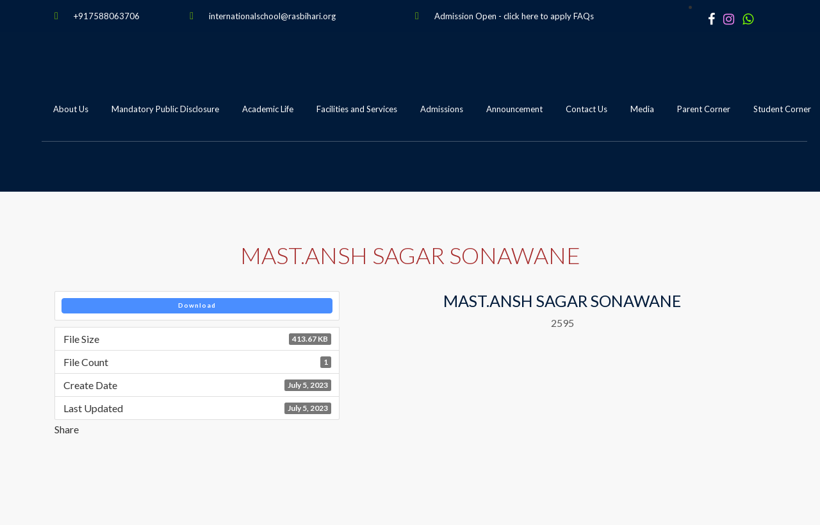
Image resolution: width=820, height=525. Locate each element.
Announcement (514, 109)
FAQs (583, 16)
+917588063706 (107, 16)
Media (642, 109)
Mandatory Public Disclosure (165, 109)
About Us (70, 109)
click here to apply (537, 16)
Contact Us (586, 109)
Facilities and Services (356, 109)
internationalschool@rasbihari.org (272, 16)
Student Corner (782, 109)
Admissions (441, 109)
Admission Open (465, 16)
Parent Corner (703, 109)
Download (197, 305)
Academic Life (267, 109)
